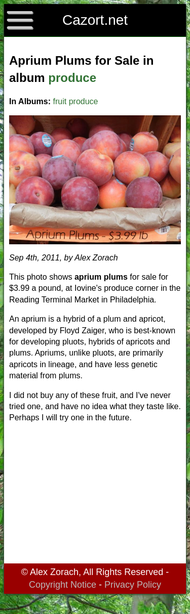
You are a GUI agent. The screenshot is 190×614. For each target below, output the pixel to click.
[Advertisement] (95, 495)
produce (72, 77)
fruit (60, 101)
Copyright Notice (62, 585)
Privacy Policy (132, 585)
